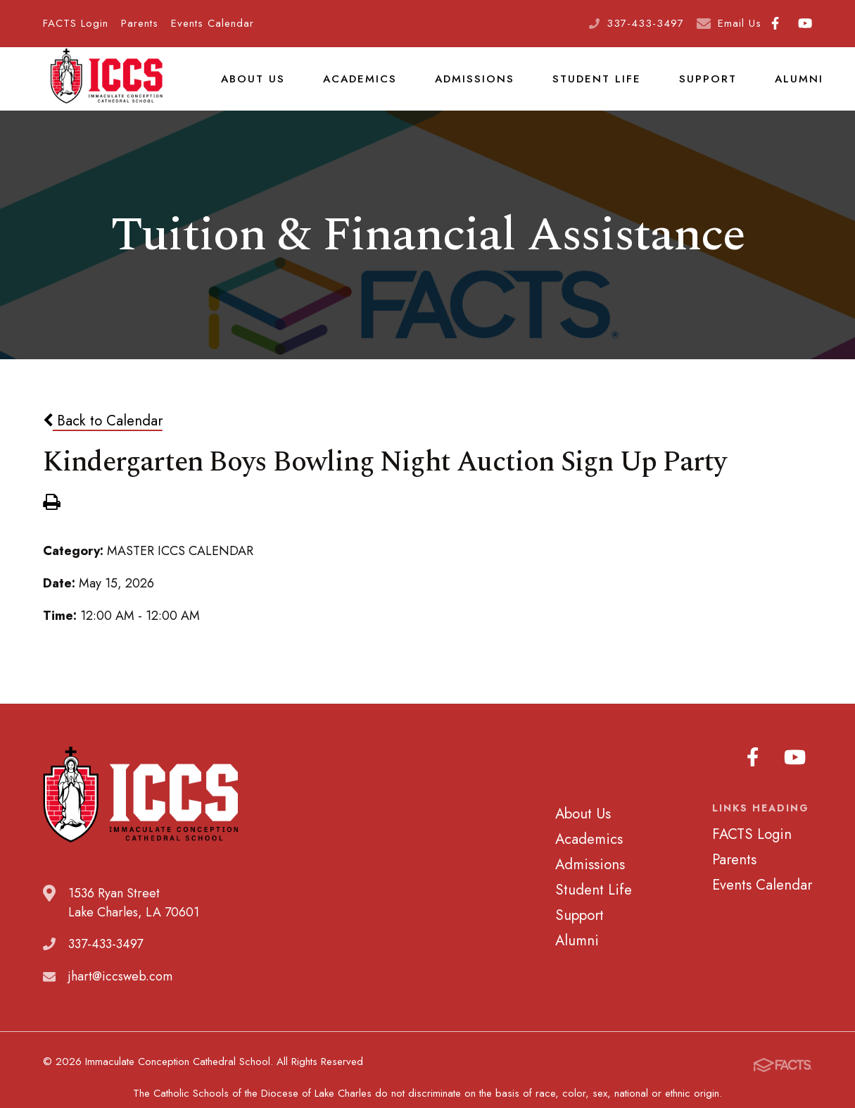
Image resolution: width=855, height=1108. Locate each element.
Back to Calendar (103, 438)
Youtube (805, 23)
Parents (139, 23)
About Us (251, 87)
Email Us (739, 23)
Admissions (464, 87)
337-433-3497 (645, 23)
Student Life (581, 87)
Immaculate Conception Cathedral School (106, 88)
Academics (354, 87)
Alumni (776, 87)
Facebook (775, 23)
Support (688, 87)
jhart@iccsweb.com (120, 994)
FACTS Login (75, 23)
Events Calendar (212, 23)
